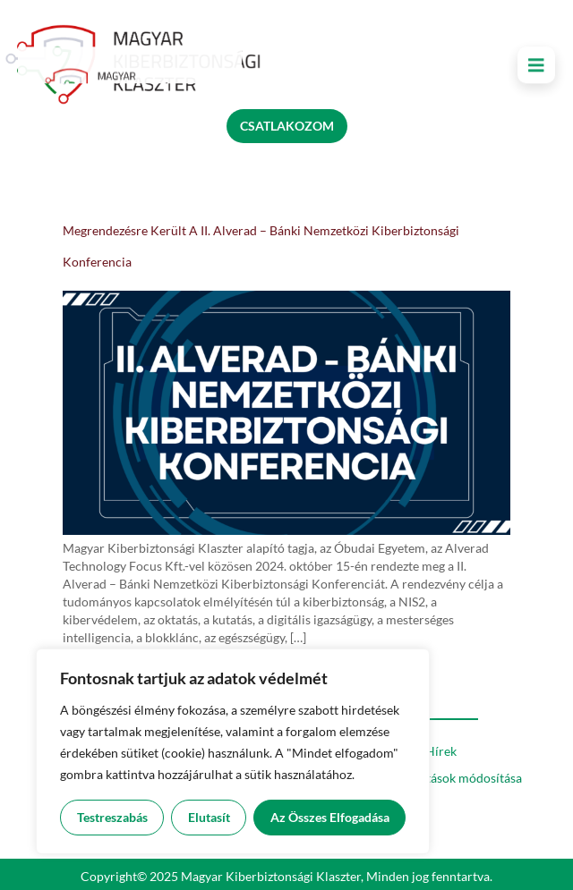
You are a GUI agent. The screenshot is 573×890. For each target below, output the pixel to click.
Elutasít (209, 817)
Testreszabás (112, 817)
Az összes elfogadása (329, 817)
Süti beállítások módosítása (447, 777)
